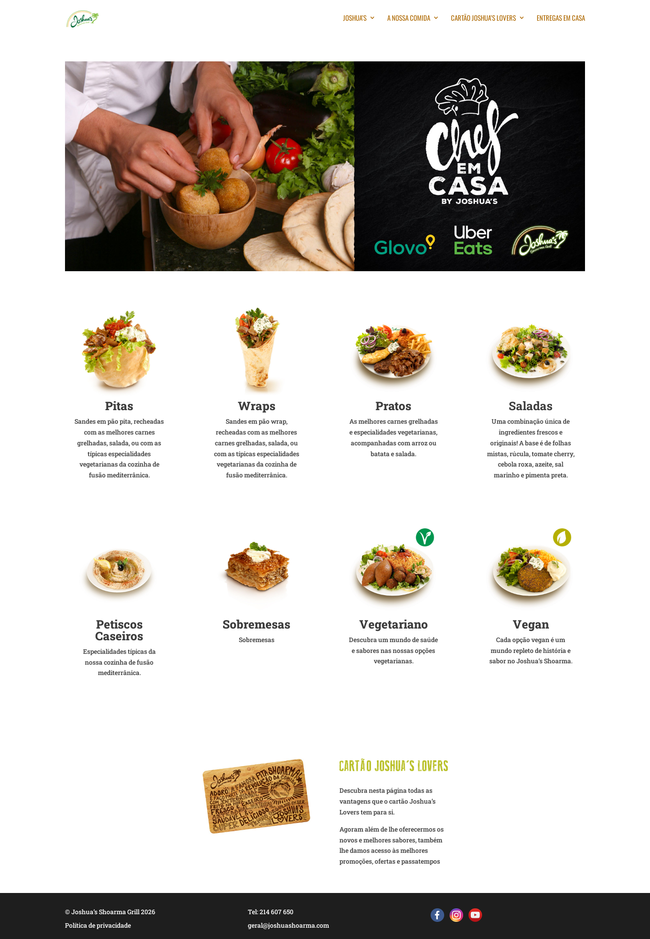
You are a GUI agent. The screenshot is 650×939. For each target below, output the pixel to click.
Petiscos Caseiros (119, 629)
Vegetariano (393, 624)
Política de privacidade (98, 925)
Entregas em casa (561, 18)
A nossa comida (408, 18)
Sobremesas (256, 624)
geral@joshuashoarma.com (288, 925)
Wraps (256, 405)
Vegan (531, 624)
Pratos (393, 405)
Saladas (530, 405)
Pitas (119, 405)
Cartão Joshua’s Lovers (483, 18)
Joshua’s (355, 18)
